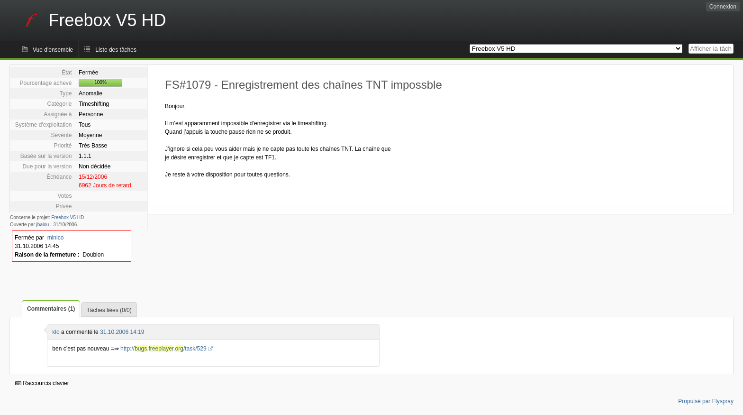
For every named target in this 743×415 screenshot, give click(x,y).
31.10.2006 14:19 (122, 332)
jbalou (42, 224)
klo (55, 332)
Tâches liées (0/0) (108, 310)
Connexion (722, 6)
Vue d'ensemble (53, 49)
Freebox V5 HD (67, 217)
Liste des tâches (115, 49)
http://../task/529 (163, 348)
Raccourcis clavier (42, 383)
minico (55, 237)
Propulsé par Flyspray (706, 401)
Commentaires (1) (51, 308)
